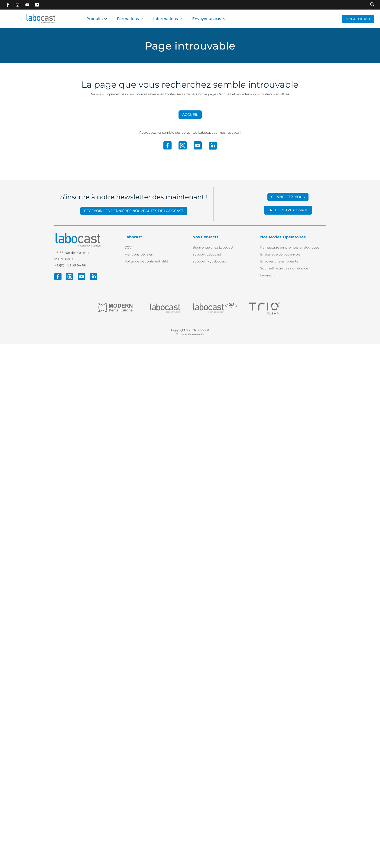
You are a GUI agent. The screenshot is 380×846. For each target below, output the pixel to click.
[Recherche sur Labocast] (372, 4)
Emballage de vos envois (280, 254)
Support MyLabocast (209, 261)
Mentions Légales (138, 254)
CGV (128, 247)
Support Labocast (206, 254)
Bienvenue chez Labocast (213, 247)
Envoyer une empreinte (279, 261)
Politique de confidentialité (146, 261)
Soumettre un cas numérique (284, 268)
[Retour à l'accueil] (41, 18)
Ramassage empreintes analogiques (289, 247)
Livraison (267, 275)
